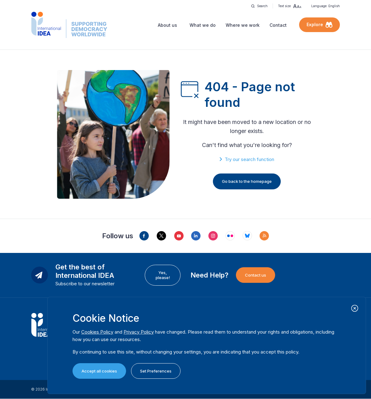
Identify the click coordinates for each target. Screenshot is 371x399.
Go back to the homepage (247, 181)
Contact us (255, 275)
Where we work (243, 25)
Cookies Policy (97, 332)
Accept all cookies (99, 370)
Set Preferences (155, 370)
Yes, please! (163, 275)
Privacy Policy (139, 332)
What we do (203, 25)
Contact (278, 25)
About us (167, 25)
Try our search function (249, 159)
